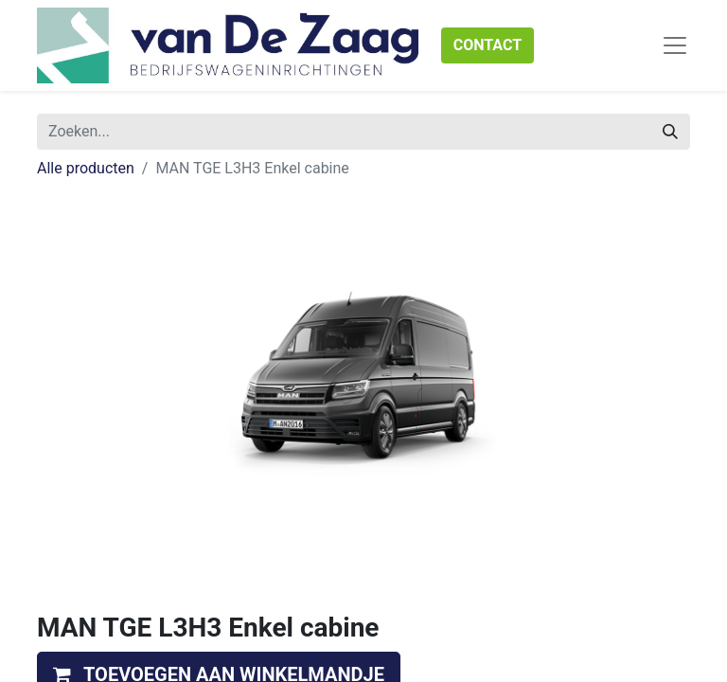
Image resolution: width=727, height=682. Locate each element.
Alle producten (85, 168)
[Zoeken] (670, 132)
